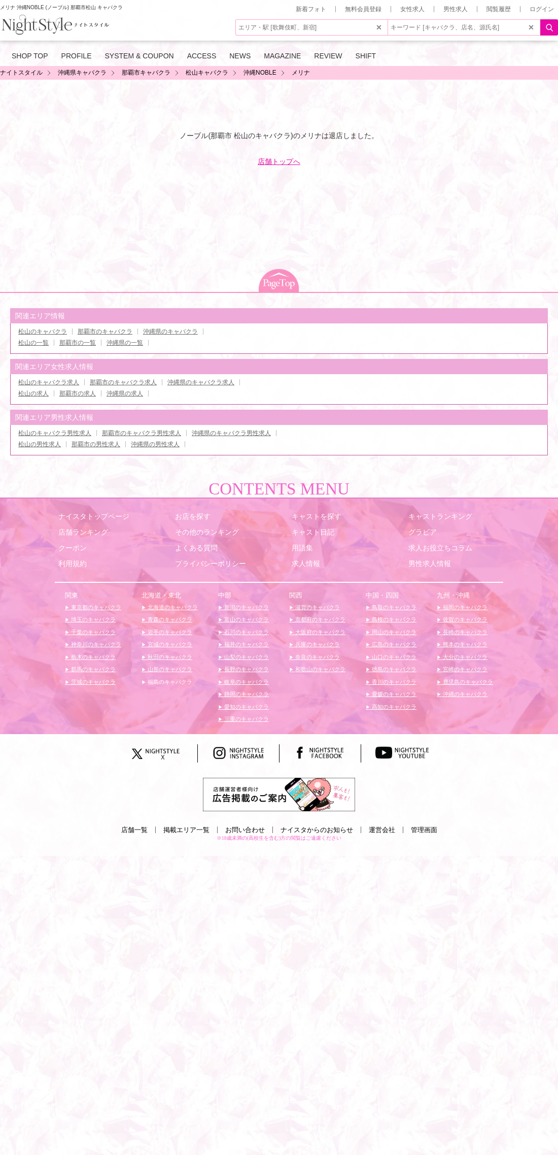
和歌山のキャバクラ (319, 669)
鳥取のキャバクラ (393, 607)
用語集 (302, 548)
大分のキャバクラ (464, 657)
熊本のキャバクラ (464, 644)
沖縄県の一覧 (125, 343)
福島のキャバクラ (169, 682)
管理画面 (424, 830)
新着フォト (311, 9)
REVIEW (328, 56)
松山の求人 (33, 393)
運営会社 (382, 830)
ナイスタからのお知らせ (317, 830)
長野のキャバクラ (246, 669)
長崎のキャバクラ (464, 632)
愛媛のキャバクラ (393, 694)
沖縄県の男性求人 (155, 444)
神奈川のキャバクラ (95, 644)
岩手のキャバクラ (169, 632)
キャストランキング (440, 516)
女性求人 (412, 9)
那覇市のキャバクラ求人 (123, 382)
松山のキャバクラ (42, 331)
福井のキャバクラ (246, 644)
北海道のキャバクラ (172, 607)
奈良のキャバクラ (317, 657)
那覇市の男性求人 (96, 444)
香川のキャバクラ (393, 682)
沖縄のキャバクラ (464, 694)
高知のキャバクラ (393, 707)
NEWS (240, 56)
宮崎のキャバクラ (464, 669)
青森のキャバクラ (169, 619)
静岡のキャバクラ (246, 694)
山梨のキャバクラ (246, 657)
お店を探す (193, 516)
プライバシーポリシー (210, 563)
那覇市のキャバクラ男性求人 (141, 433)
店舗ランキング (83, 532)
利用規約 (72, 563)
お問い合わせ (245, 830)
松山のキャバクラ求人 (48, 382)
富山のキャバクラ (246, 619)
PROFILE (76, 56)
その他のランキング (207, 532)
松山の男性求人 (39, 444)
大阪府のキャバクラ (319, 632)
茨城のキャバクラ (92, 682)
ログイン (542, 9)
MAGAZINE (282, 56)
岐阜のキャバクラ (246, 682)
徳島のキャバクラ (393, 669)
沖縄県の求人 (125, 393)
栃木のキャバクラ (92, 657)
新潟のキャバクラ (246, 607)
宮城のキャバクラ (169, 644)
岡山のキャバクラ (393, 632)
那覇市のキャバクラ (105, 331)
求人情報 (306, 563)
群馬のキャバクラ (92, 669)
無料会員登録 (363, 9)
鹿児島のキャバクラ (467, 682)
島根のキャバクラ (393, 619)
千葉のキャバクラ (92, 632)
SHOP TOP (30, 56)
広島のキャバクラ (393, 644)
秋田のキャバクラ (169, 657)
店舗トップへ (279, 161)
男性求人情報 (429, 563)
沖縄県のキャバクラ (170, 331)
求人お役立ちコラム (440, 548)
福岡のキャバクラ (464, 607)
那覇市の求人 (77, 393)
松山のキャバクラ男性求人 (54, 433)
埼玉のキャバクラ (92, 619)
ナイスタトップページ (93, 516)
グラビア (422, 532)
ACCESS (202, 56)
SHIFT (366, 56)
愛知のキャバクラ (246, 707)
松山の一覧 (33, 343)
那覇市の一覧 (77, 343)
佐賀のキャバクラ (464, 619)
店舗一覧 (134, 830)
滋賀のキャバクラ (317, 607)
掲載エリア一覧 (186, 830)
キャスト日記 (313, 532)
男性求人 (455, 9)
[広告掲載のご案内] (279, 794)
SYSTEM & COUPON (139, 56)
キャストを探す (316, 516)
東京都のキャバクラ (95, 607)
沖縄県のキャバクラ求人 (200, 382)
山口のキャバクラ (393, 657)
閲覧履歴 (498, 9)
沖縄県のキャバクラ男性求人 (231, 433)
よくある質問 (196, 548)
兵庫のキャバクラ (317, 644)
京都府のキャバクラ (319, 619)
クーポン (72, 548)
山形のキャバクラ (169, 669)
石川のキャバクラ (246, 632)
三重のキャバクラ (246, 719)
